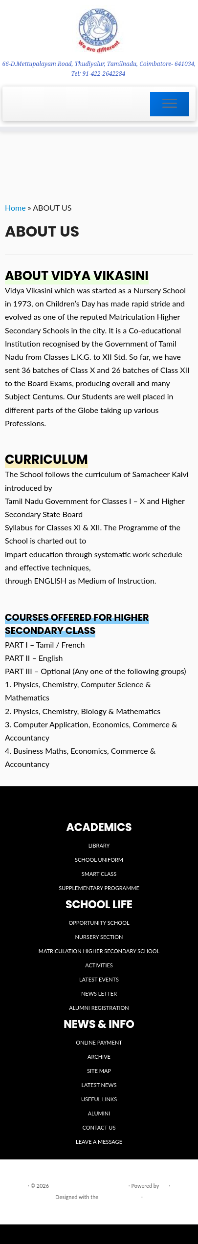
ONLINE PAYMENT (99, 1042)
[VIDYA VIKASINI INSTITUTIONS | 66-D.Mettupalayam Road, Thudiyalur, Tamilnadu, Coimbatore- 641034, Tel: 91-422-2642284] (99, 29)
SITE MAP (99, 1071)
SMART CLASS (99, 874)
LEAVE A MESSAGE (99, 1141)
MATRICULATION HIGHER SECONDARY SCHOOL (99, 951)
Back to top (174, 1209)
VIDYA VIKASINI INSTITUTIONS (88, 1185)
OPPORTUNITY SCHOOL (98, 922)
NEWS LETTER (99, 993)
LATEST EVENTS (99, 979)
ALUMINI (99, 1113)
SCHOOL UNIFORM (99, 859)
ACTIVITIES (99, 965)
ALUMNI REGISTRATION (99, 1007)
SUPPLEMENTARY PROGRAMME (99, 888)
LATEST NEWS (98, 1085)
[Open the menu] (169, 104)
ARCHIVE (99, 1056)
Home (15, 207)
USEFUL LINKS (99, 1099)
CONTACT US (99, 1127)
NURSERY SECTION (99, 937)
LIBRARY (99, 845)
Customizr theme (120, 1197)
